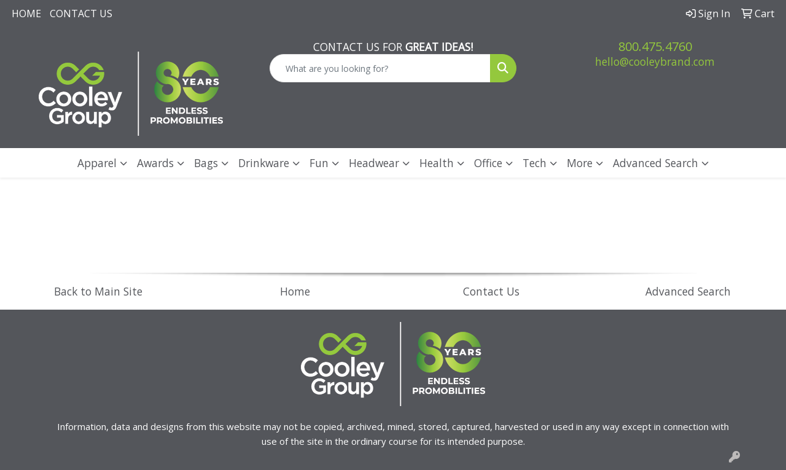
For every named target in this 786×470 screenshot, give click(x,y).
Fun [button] (319, 162)
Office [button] (488, 162)
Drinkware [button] (263, 162)
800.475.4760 (655, 46)
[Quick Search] (380, 68)
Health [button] (436, 162)
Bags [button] (206, 162)
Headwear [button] (374, 162)
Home (26, 13)
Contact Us (81, 13)
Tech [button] (535, 162)
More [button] (580, 162)
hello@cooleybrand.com (655, 61)
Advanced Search (655, 162)
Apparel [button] (97, 162)
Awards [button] (155, 162)
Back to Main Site (98, 291)
